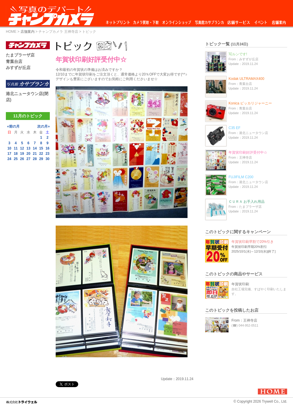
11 (16, 148)
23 (47, 154)
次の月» (43, 126)
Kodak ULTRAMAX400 (246, 79)
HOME (11, 32)
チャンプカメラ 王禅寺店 (58, 32)
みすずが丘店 (18, 67)
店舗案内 (278, 21)
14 (35, 148)
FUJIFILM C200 (241, 177)
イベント (260, 21)
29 (41, 159)
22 (41, 154)
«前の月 (13, 126)
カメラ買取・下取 (146, 21)
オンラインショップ (176, 21)
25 (16, 159)
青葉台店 (14, 61)
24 (9, 159)
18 (16, 154)
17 (9, 154)
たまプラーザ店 (20, 55)
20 (28, 154)
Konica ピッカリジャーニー (250, 103)
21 (35, 154)
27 (28, 159)
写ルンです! (238, 54)
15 (41, 148)
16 (47, 148)
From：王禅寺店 (244, 320)
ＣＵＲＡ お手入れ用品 (247, 202)
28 (35, 159)
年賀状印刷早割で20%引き (252, 242)
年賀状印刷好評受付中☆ (248, 152)
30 (47, 159)
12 (22, 148)
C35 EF (235, 128)
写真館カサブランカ (209, 21)
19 (22, 154)
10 (9, 148)
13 (28, 148)
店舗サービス (238, 21)
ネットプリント (118, 21)
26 (22, 159)
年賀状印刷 (240, 284)
